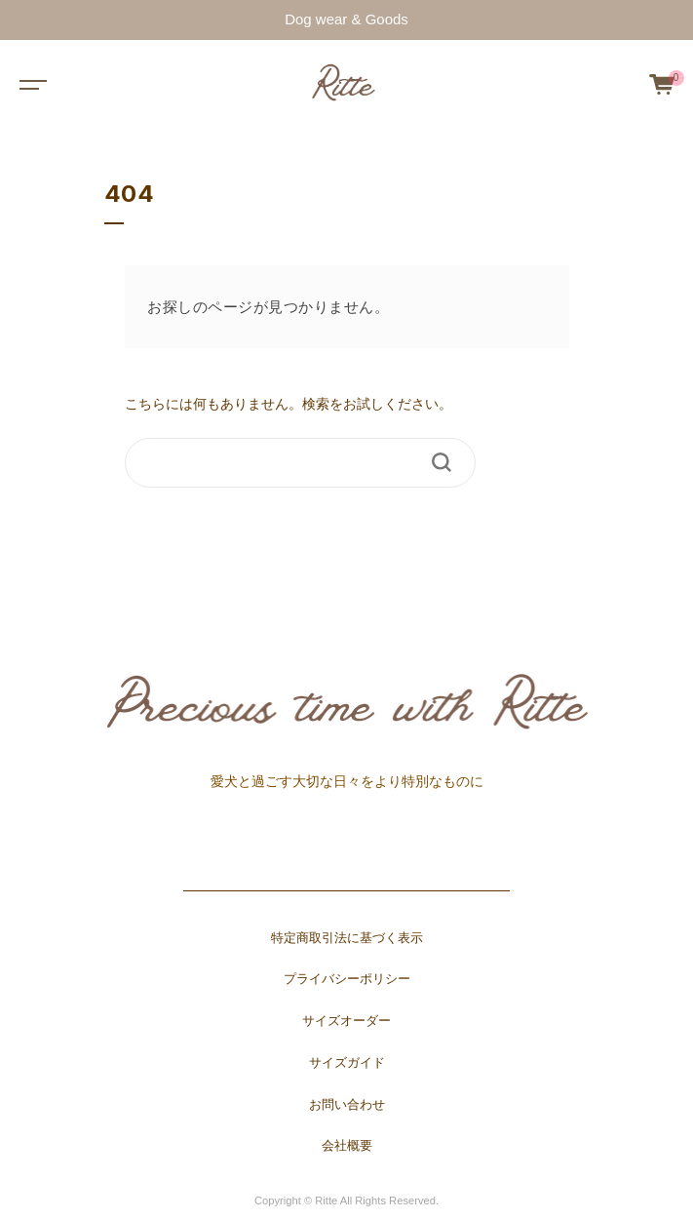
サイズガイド (347, 1063)
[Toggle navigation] (29, 84)
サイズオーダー (346, 1021)
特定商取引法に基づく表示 (347, 938)
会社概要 (347, 1146)
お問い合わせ (347, 1105)
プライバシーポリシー (347, 979)
